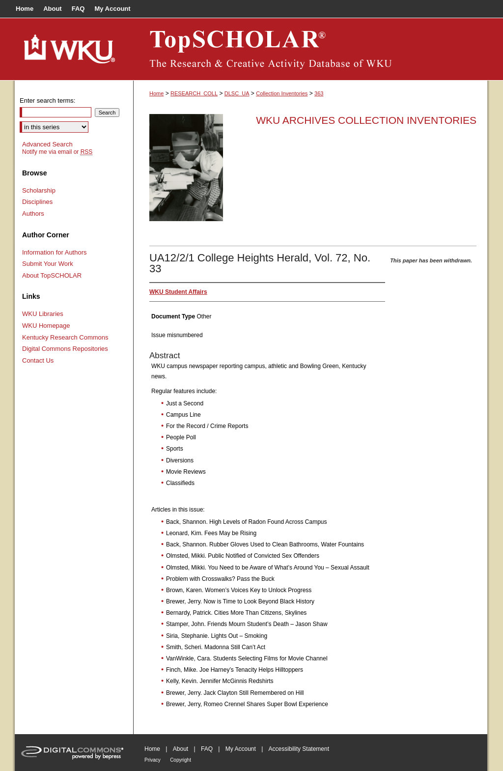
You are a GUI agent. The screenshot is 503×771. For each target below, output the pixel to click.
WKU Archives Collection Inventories (366, 120)
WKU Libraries (42, 313)
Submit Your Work (47, 263)
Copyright (180, 760)
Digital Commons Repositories (65, 348)
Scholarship (39, 190)
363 (318, 93)
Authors (33, 213)
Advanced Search (47, 144)
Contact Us (38, 360)
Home (156, 93)
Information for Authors (54, 252)
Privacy (152, 760)
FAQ (207, 748)
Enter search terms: (47, 100)
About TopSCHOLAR (52, 275)
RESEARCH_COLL (194, 93)
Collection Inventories (281, 93)
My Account (240, 748)
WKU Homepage (46, 325)
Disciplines (37, 201)
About (180, 748)
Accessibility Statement (299, 748)
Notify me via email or (57, 151)
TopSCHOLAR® (310, 49)
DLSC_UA (237, 93)
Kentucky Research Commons (65, 337)
